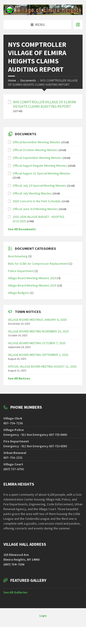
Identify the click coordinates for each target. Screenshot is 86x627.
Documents (28, 80)
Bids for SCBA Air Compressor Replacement (38, 263)
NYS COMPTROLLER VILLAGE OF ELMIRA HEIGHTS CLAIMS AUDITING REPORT (44, 104)
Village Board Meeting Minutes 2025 (32, 285)
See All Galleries (15, 592)
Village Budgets (18, 293)
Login (43, 615)
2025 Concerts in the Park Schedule (37, 201)
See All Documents (22, 229)
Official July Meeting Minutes (32, 193)
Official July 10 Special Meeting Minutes (39, 185)
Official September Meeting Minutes (37, 158)
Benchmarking (18, 256)
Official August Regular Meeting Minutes (40, 165)
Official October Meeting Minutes (35, 150)
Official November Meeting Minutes (37, 142)
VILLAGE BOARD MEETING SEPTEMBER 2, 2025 (38, 355)
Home (12, 80)
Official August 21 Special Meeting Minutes (41, 173)
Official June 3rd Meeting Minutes (35, 209)
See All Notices (19, 378)
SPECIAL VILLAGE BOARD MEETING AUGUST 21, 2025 (42, 366)
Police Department (21, 271)
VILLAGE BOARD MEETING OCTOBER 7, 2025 (37, 343)
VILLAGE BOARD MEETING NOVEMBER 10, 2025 (38, 331)
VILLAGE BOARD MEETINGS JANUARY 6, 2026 (37, 320)
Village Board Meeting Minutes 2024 (32, 278)
